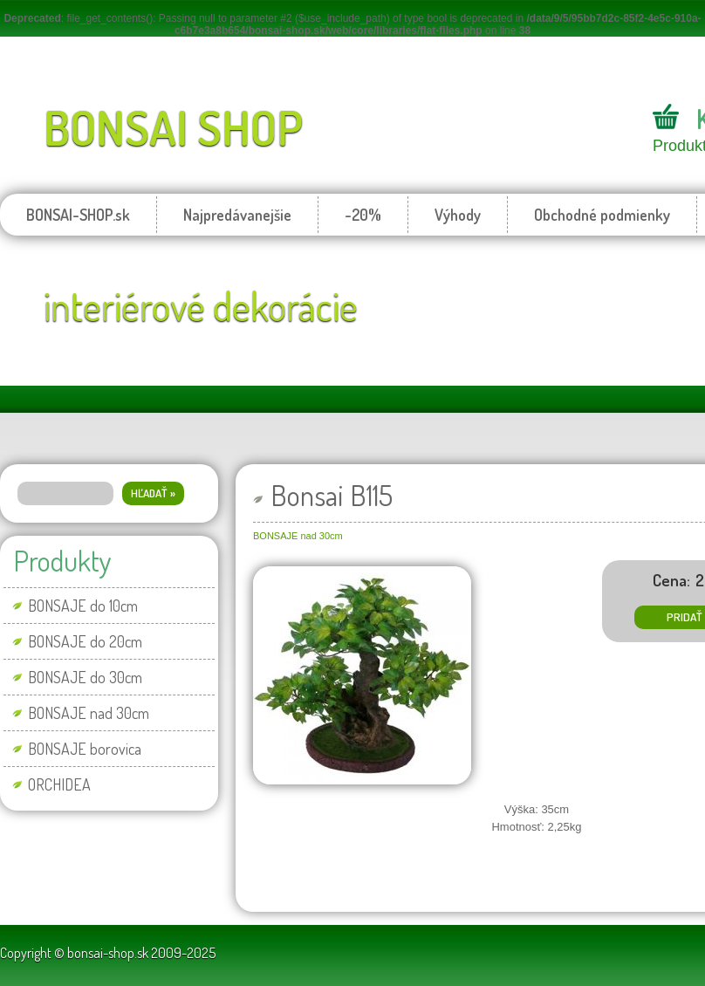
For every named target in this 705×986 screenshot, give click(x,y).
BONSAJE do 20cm (85, 641)
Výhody (458, 214)
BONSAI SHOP (173, 127)
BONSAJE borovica (84, 748)
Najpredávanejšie (237, 214)
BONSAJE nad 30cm (88, 712)
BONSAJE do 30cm (85, 677)
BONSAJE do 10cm (83, 605)
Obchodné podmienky (602, 214)
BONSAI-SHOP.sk (78, 214)
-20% (363, 214)
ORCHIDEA (59, 784)
